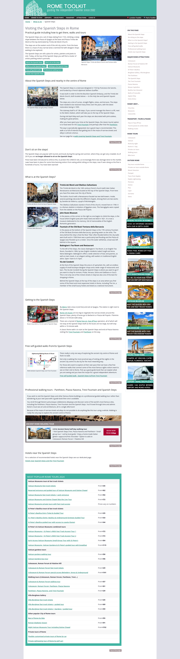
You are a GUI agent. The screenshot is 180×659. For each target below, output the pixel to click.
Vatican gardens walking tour (38, 519)
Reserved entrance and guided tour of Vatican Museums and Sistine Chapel (55, 458)
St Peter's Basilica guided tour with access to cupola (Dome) (49, 488)
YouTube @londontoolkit (71, 646)
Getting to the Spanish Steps (58, 64)
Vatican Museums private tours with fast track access (47, 471)
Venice (130, 185)
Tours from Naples (134, 176)
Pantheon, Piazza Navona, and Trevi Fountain (44, 553)
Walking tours (132, 152)
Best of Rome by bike (35, 580)
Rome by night (133, 143)
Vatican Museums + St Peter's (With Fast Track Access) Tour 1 (50, 497)
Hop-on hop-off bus (134, 123)
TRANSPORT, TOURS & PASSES (139, 119)
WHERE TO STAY (36, 18)
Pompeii (130, 173)
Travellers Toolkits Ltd (90, 657)
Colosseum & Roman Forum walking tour (43, 545)
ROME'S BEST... (133, 104)
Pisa (129, 188)
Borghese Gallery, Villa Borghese (139, 72)
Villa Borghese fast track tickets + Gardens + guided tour (48, 571)
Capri (130, 190)
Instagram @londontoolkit (71, 642)
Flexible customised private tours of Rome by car (45, 597)
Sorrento (131, 193)
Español (106, 638)
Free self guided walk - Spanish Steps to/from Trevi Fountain (81, 346)
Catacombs (131, 114)
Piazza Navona (133, 84)
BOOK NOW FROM (111, 400)
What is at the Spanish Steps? (36, 64)
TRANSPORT (70, 18)
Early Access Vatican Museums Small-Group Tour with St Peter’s (51, 506)
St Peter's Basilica (134, 69)
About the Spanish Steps (34, 60)
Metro (64, 281)
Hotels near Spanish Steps (35, 71)
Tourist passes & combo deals (138, 126)
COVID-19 (92, 18)
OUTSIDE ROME (133, 160)
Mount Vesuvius (133, 170)
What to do (37, 21)
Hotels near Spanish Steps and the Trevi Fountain (43, 429)
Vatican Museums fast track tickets (40, 453)
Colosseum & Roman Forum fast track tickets (44, 532)
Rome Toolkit (32, 638)
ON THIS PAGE (133, 30)
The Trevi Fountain (134, 81)
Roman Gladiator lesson (36, 584)
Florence (131, 182)
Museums (131, 111)
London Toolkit (136, 17)
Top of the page (115, 134)
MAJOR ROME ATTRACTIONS (138, 57)
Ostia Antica (132, 99)
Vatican (130, 140)
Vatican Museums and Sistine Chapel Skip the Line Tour (48, 467)
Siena (130, 196)
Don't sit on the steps (52, 60)
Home (27, 21)
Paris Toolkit (150, 17)
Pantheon (105, 117)
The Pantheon (132, 75)
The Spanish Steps (134, 78)
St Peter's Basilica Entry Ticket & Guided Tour (44, 480)
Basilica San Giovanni (135, 90)
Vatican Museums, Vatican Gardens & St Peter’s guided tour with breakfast (55, 510)
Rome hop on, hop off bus (84, 294)
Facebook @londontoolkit (71, 638)
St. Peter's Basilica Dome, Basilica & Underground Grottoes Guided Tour (54, 484)
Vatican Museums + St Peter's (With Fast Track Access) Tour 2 (50, 501)
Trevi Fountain (77, 117)
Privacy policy (108, 642)
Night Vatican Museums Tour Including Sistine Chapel (47, 588)
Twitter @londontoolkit (70, 650)
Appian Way (132, 96)
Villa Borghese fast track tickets (39, 562)
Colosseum (131, 61)
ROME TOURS (133, 134)
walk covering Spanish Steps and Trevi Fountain (90, 128)
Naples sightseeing (134, 179)
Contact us (107, 646)
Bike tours (131, 155)
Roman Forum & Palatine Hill (137, 64)
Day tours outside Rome (136, 164)
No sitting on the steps (135, 37)
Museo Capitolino (134, 87)
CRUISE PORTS (59, 18)
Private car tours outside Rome (138, 167)
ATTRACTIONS (81, 18)
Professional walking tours (53, 68)
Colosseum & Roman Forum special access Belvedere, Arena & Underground (55, 536)
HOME (27, 18)
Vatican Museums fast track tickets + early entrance (46, 462)
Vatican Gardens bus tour (37, 523)
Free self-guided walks (33, 68)
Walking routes (133, 129)
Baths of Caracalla (134, 93)
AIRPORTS (48, 18)
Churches (131, 108)
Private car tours (133, 149)
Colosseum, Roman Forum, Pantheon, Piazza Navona (47, 549)
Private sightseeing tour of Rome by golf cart (44, 601)
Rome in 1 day (132, 146)
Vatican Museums (134, 67)
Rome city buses (66, 287)
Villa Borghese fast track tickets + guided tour (44, 566)
